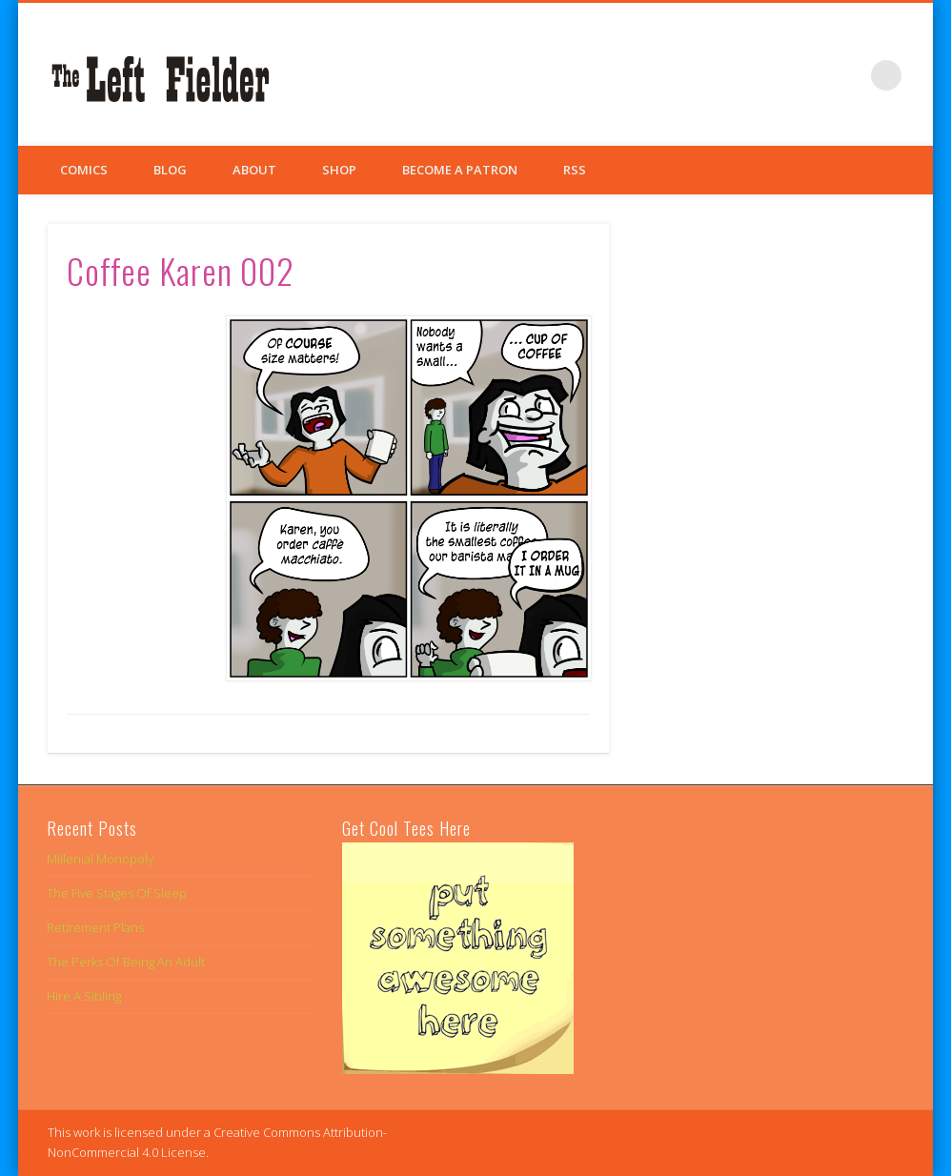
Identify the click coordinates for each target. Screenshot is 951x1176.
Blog (170, 169)
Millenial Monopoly (100, 858)
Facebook (769, 75)
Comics (84, 169)
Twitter (808, 75)
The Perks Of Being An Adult (126, 961)
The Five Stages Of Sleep (117, 893)
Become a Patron (459, 169)
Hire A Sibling (84, 995)
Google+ (847, 75)
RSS (574, 169)
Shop (339, 169)
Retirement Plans (95, 927)
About (254, 169)
